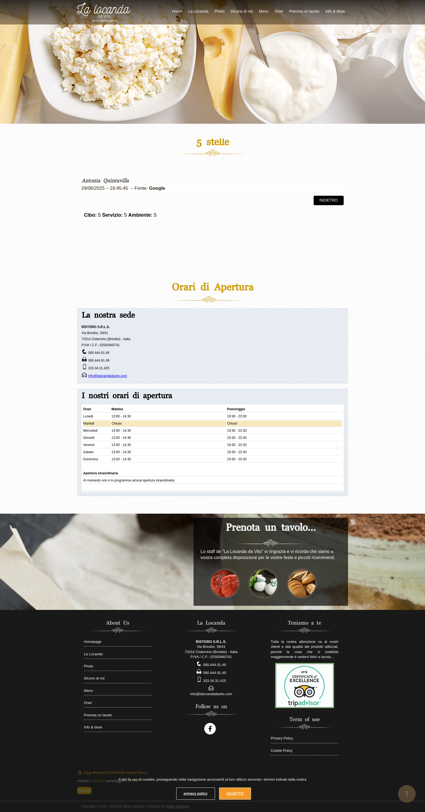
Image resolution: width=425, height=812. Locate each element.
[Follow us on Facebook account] (210, 728)
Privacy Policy (282, 738)
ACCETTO (235, 793)
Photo (219, 11)
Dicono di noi (242, 11)
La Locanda (198, 11)
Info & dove (335, 11)
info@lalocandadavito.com (107, 376)
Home (177, 11)
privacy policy (196, 793)
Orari (279, 11)
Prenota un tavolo (304, 11)
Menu (264, 11)
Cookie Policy (281, 750)
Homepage (92, 642)
